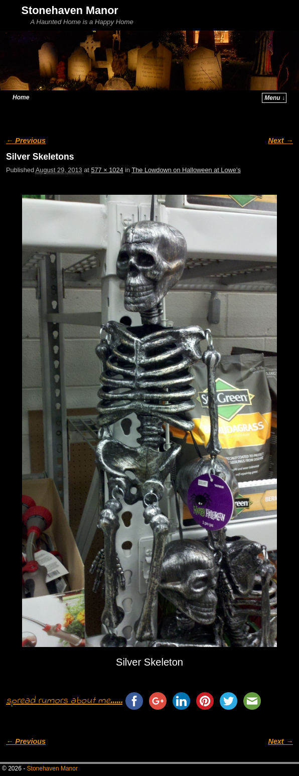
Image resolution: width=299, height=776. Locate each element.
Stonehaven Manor (70, 10)
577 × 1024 (107, 170)
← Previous (26, 141)
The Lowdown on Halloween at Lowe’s (185, 170)
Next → (280, 141)
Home (21, 97)
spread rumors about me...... (64, 701)
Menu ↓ (274, 97)
